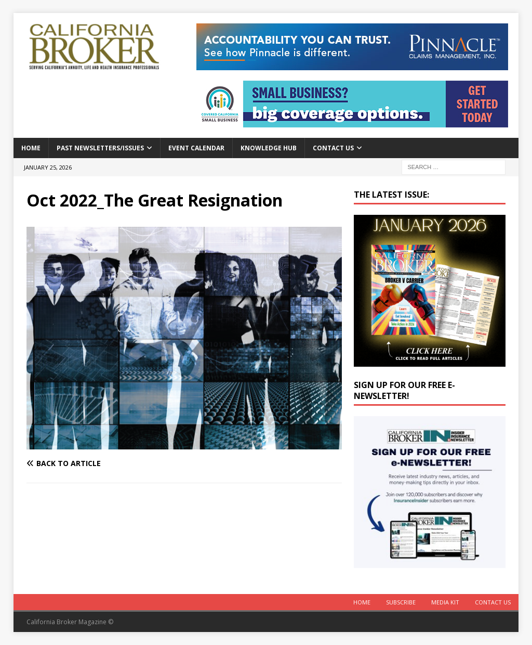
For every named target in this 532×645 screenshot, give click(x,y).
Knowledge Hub (269, 148)
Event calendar (196, 148)
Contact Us (333, 148)
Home (31, 148)
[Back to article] (103, 463)
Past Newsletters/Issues (100, 148)
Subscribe (401, 602)
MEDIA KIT (445, 602)
